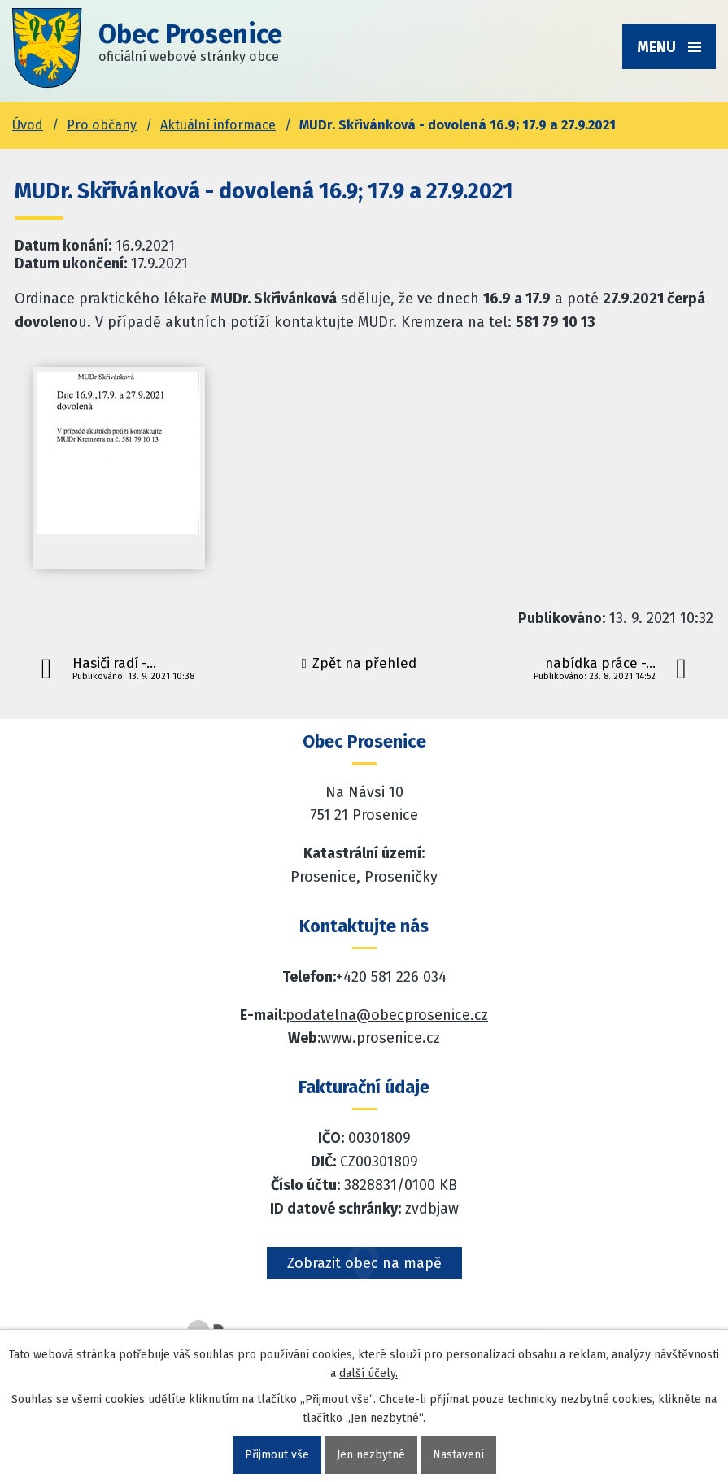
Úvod (27, 125)
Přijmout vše (277, 1455)
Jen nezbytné (371, 1455)
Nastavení (458, 1455)
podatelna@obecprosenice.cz (387, 1015)
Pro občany (102, 125)
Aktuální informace (218, 125)
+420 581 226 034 (391, 977)
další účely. (368, 1373)
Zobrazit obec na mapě (364, 1263)
